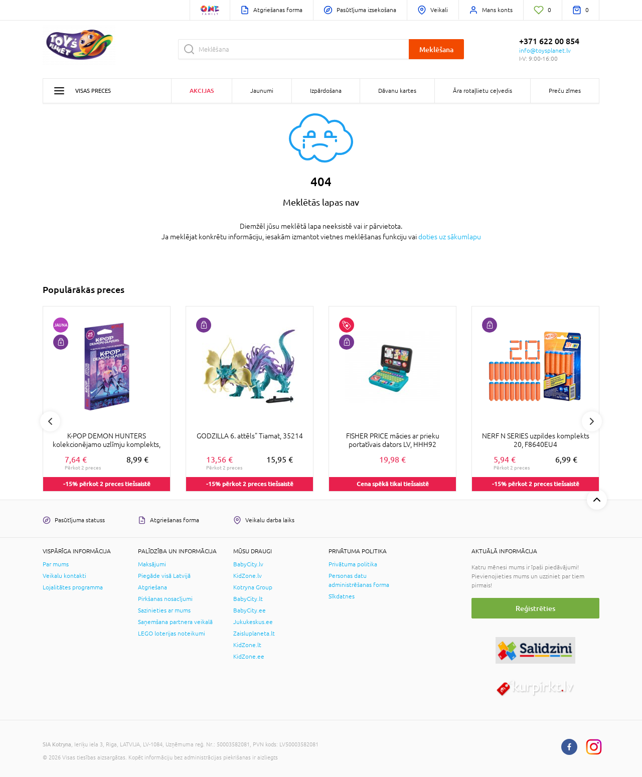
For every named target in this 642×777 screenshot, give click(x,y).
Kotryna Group (252, 587)
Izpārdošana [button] (326, 90)
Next (592, 421)
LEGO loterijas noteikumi (171, 633)
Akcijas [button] (202, 90)
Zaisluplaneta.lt (254, 633)
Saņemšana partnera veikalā (175, 622)
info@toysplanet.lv (545, 50)
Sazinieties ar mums (164, 610)
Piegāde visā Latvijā (164, 575)
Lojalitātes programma (73, 587)
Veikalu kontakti (64, 575)
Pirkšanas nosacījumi (165, 598)
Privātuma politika (353, 564)
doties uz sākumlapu (449, 237)
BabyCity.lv (248, 564)
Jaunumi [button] (261, 90)
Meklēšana (436, 49)
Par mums (56, 564)
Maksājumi (152, 564)
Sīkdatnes (342, 596)
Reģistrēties (535, 608)
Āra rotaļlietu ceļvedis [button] (482, 90)
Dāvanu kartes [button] (397, 90)
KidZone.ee (248, 656)
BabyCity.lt (248, 598)
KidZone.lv (247, 575)
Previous (50, 421)
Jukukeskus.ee (253, 622)
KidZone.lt (247, 645)
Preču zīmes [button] (565, 90)
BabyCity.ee (249, 610)
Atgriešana (152, 587)
